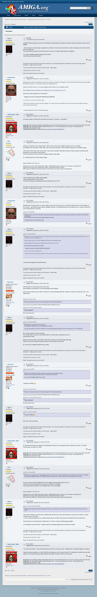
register (22, 1)
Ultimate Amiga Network (28, 304)
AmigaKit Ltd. (63, 587)
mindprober (11, 77)
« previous (86, 22)
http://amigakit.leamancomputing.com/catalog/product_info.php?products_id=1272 (44, 90)
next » (91, 22)
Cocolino (28, 38)
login (17, 1)
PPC (8, 141)
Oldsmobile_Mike (13, 114)
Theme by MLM (52, 590)
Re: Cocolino (29, 77)
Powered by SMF (44, 590)
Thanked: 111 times (10, 302)
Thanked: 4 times (9, 135)
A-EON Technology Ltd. (54, 587)
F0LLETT (10, 282)
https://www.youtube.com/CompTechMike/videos (52, 129)
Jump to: (67, 579)
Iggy (8, 38)
